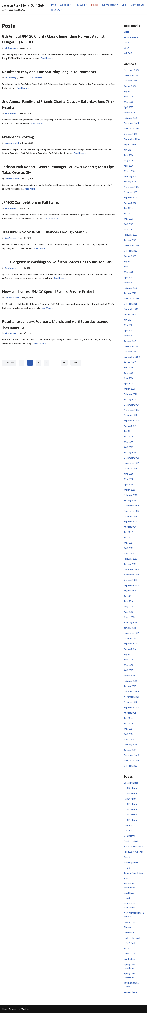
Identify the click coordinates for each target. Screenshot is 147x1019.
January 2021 (130, 343)
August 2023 (130, 204)
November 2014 (131, 701)
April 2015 (128, 674)
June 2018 (128, 476)
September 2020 (132, 359)
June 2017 (128, 540)
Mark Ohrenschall (12, 143)
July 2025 (128, 92)
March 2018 (129, 492)
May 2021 (128, 327)
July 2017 (128, 535)
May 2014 (128, 733)
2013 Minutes (131, 798)
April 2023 (128, 225)
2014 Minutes (131, 803)
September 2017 (132, 524)
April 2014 (128, 738)
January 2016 (130, 631)
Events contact (131, 846)
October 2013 (130, 770)
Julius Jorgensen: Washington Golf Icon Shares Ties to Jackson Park (57, 262)
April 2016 (128, 615)
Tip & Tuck (130, 949)
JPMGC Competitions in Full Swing (30, 202)
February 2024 (130, 177)
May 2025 (128, 102)
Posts (95, 4)
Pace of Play (130, 927)
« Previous (9, 363)
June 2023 (128, 214)
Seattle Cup (129, 965)
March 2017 (129, 556)
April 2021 (128, 332)
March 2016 (129, 621)
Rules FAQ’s (129, 959)
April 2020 (128, 385)
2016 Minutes (131, 814)
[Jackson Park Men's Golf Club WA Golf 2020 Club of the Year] (23, 7)
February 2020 (130, 396)
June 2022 (128, 268)
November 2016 (131, 578)
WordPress (26, 1015)
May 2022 (128, 273)
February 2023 (130, 236)
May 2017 (128, 546)
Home (52, 4)
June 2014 (128, 728)
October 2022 (130, 252)
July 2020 (128, 369)
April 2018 (128, 487)
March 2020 (129, 391)
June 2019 (128, 439)
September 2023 (132, 198)
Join (125, 4)
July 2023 (128, 209)
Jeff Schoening (10, 48)
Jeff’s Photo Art (132, 943)
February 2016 (130, 626)
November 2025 (131, 75)
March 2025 (129, 113)
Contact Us (55, 9)
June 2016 (128, 605)
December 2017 (131, 508)
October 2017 (130, 519)
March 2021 (129, 337)
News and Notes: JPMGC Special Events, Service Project (48, 292)
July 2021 (128, 321)
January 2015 (130, 690)
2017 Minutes (131, 819)
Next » (76, 363)
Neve (4, 1015)
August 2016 (130, 594)
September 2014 (132, 711)
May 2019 (128, 444)
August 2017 (130, 530)
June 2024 (128, 156)
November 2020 (131, 348)
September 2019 (132, 423)
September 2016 (132, 589)
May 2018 (128, 482)
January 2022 (130, 295)
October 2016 (130, 583)
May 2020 (128, 380)
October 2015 (130, 642)
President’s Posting (18, 137)
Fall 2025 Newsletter (133, 857)
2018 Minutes (131, 825)
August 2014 (130, 717)
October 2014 (130, 706)
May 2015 (128, 669)
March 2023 (129, 231)
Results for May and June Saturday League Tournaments (49, 71)
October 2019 (130, 418)
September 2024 (132, 140)
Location (128, 903)
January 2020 (130, 402)
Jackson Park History (133, 878)
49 (64, 363)
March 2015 (129, 679)
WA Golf (128, 53)
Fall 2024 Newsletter (133, 851)
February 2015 (130, 685)
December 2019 (131, 407)
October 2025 (130, 81)
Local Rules (129, 898)
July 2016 (128, 599)
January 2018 (130, 503)
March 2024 (129, 172)
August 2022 (130, 257)
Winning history (131, 998)
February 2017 (130, 562)
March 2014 (129, 744)
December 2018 (131, 460)
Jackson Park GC (131, 37)
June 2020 (128, 375)
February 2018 (130, 498)
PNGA (126, 43)
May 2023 (128, 220)
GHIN (126, 32)
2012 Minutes (131, 793)
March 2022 (129, 284)
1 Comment (37, 78)
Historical (129, 938)
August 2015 (130, 653)
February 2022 (130, 289)
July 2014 (128, 722)
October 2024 (130, 134)
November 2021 (131, 300)
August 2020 (130, 364)
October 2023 (130, 193)
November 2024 (131, 129)
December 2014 (131, 695)
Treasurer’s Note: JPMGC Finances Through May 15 (44, 232)
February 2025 (130, 118)
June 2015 (128, 663)
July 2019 (128, 434)
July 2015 (128, 658)
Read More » (47, 58)
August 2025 (130, 86)
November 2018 (131, 466)
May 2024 (128, 161)
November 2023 (131, 188)
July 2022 (128, 263)
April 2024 (128, 166)
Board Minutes (131, 787)
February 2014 (130, 749)
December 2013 (131, 760)
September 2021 (132, 311)
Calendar (65, 4)
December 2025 (131, 70)
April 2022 (128, 279)
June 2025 (128, 97)
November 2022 (131, 246)
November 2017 (131, 514)
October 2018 (130, 471)
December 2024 (131, 124)
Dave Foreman (11, 238)
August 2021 (130, 316)
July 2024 (128, 150)
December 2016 (131, 573)
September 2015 (132, 647)
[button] (87, 4)
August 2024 (130, 145)
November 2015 (131, 637)
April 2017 (128, 551)
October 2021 (130, 305)
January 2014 (130, 754)
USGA (126, 48)
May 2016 (128, 610)
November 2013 (131, 765)
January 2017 (130, 567)
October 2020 (130, 353)
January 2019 (130, 455)
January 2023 (130, 241)
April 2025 (128, 107)
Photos (127, 933)
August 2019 (130, 428)
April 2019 (128, 450)
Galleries (128, 862)
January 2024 (130, 182)
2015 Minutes (131, 809)
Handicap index (131, 867)
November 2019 (131, 412)
